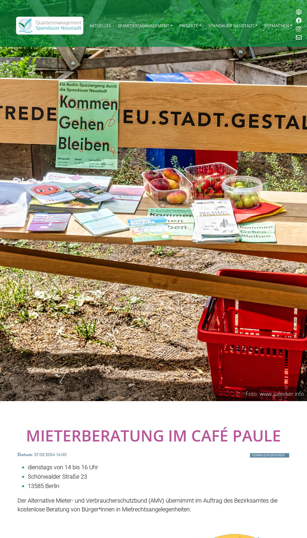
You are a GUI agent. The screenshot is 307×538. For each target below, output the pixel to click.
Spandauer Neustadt (231, 25)
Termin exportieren (267, 455)
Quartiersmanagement (143, 25)
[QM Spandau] (49, 26)
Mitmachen (276, 25)
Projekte (188, 25)
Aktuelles (100, 25)
